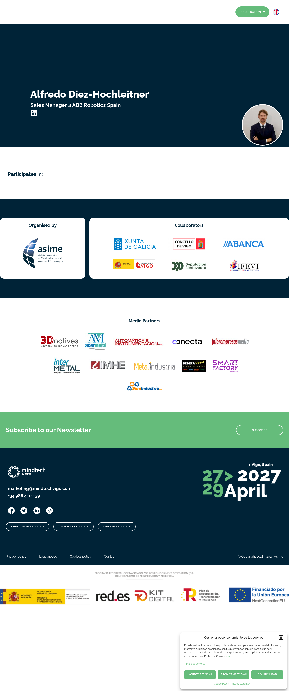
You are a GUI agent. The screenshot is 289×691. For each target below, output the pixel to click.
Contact (226, 12)
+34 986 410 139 (24, 471)
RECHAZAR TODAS (233, 674)
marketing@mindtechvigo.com (39, 464)
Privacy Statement (241, 683)
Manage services (195, 663)
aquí (228, 656)
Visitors (208, 12)
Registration (252, 11)
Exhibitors (186, 12)
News (140, 12)
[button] (281, 638)
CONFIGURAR (267, 674)
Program (162, 12)
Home (120, 12)
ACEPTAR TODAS (200, 674)
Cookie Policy (221, 683)
